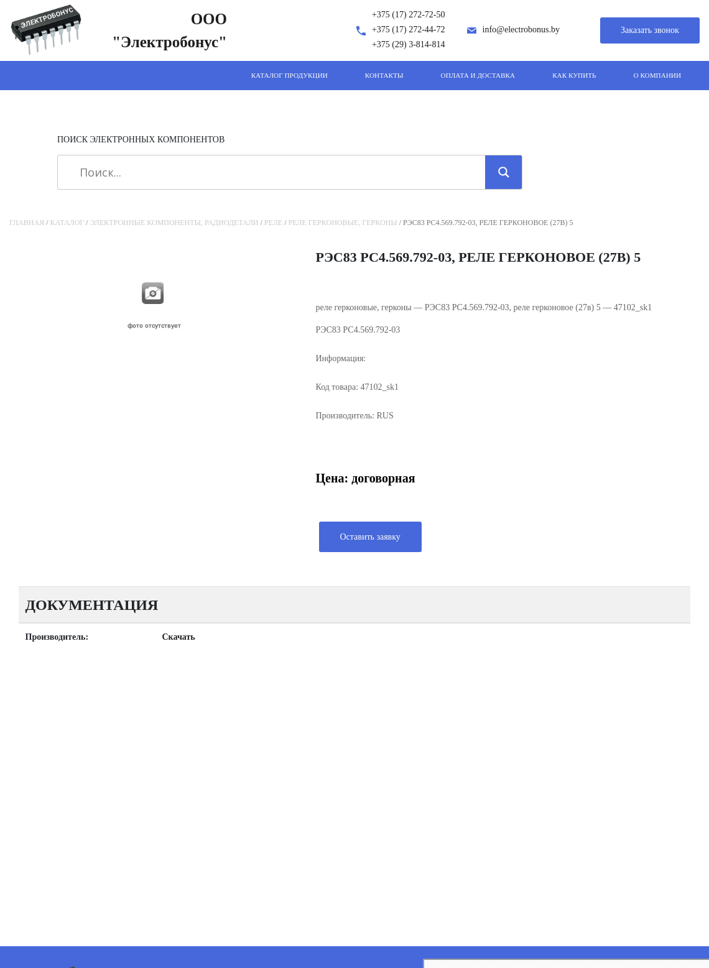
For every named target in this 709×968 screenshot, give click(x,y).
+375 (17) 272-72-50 (408, 14)
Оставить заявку (370, 537)
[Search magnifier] (503, 172)
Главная (26, 222)
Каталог (67, 222)
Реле (273, 222)
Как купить (574, 75)
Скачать (178, 637)
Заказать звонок (650, 30)
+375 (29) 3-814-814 (408, 44)
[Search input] (276, 172)
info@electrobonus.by (521, 29)
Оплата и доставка (478, 75)
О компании (657, 75)
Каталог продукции (289, 75)
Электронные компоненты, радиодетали (174, 222)
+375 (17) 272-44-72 (408, 29)
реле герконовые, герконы (343, 222)
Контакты (384, 75)
